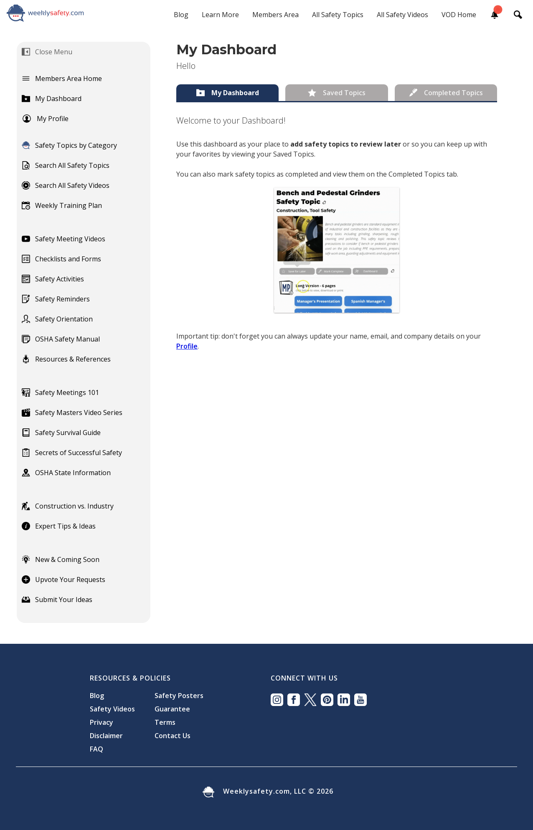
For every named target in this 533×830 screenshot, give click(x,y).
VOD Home (459, 14)
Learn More (220, 14)
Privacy (101, 722)
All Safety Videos (402, 14)
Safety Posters (179, 695)
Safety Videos (112, 709)
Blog (181, 14)
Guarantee (172, 709)
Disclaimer (106, 735)
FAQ (96, 749)
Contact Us (172, 735)
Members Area (275, 14)
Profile (187, 346)
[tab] (227, 92)
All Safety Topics (337, 14)
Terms (165, 722)
